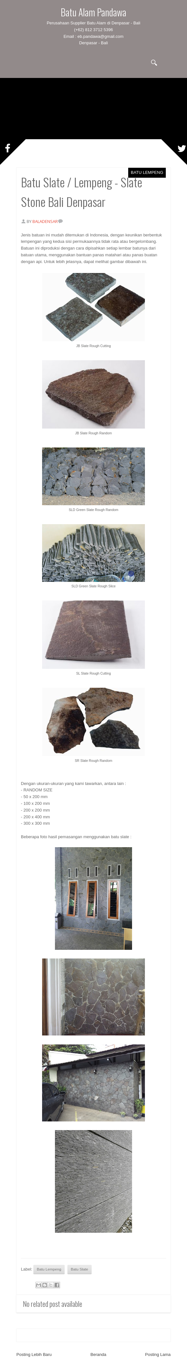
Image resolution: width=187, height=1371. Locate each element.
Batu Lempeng (147, 172)
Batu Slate (79, 1269)
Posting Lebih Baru (34, 1354)
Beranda (98, 1354)
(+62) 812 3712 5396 (93, 29)
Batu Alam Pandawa (93, 12)
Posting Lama (158, 1354)
